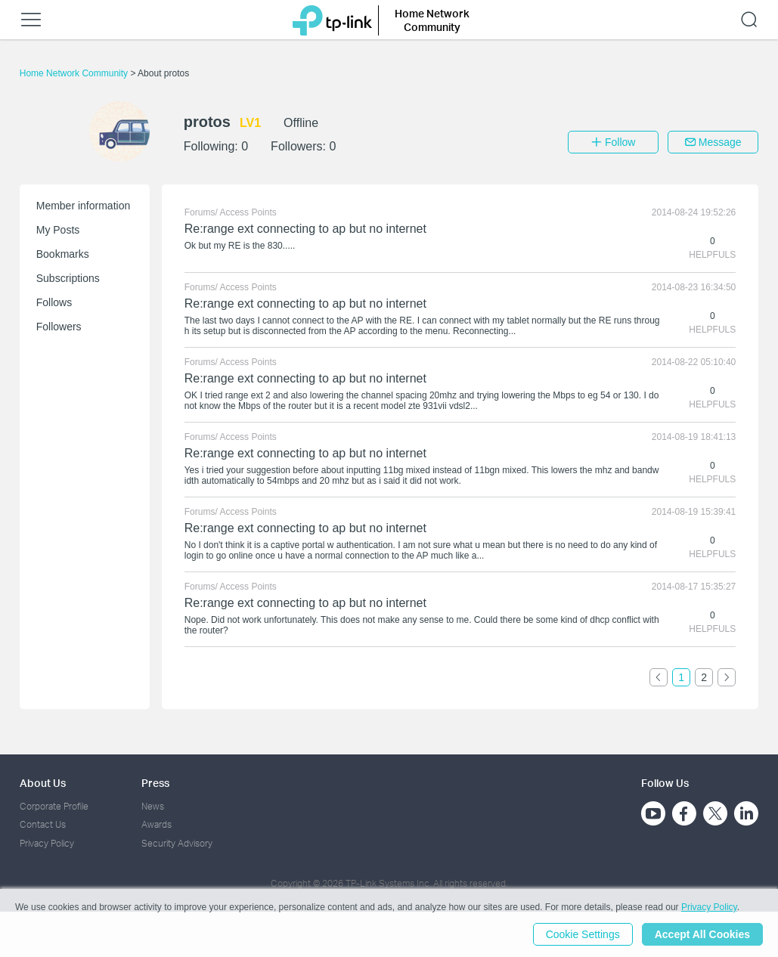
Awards (156, 824)
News (152, 806)
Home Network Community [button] (432, 20)
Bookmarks (62, 254)
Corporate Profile (54, 806)
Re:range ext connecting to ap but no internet (305, 228)
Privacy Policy (47, 843)
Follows (54, 302)
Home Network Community (75, 73)
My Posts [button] (58, 230)
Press (155, 782)
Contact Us (43, 824)
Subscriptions (68, 278)
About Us (43, 782)
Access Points (247, 212)
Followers (59, 327)
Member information (83, 206)
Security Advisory (176, 843)
